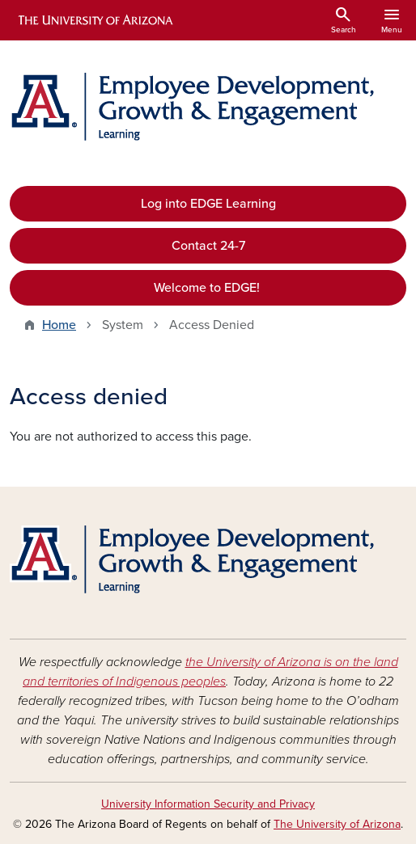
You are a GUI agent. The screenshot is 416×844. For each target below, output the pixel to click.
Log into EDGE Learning (208, 204)
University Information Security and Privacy (208, 804)
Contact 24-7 (208, 246)
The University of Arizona (337, 824)
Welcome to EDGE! (208, 288)
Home (59, 325)
